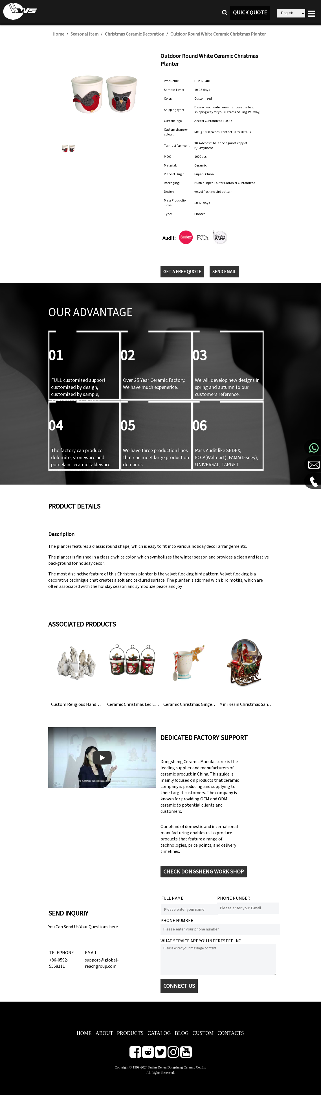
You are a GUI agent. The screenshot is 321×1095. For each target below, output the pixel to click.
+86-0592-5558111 (59, 963)
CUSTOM (203, 1033)
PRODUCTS (130, 1033)
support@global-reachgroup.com (102, 963)
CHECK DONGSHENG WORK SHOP (203, 872)
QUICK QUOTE (250, 13)
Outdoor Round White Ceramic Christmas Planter (218, 34)
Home (58, 34)
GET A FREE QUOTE (182, 272)
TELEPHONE (61, 953)
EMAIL (91, 953)
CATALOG (159, 1033)
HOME (84, 1033)
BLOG (181, 1033)
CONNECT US (179, 986)
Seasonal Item (84, 34)
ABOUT (104, 1033)
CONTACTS (230, 1033)
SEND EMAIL (224, 272)
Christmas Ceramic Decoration (134, 34)
